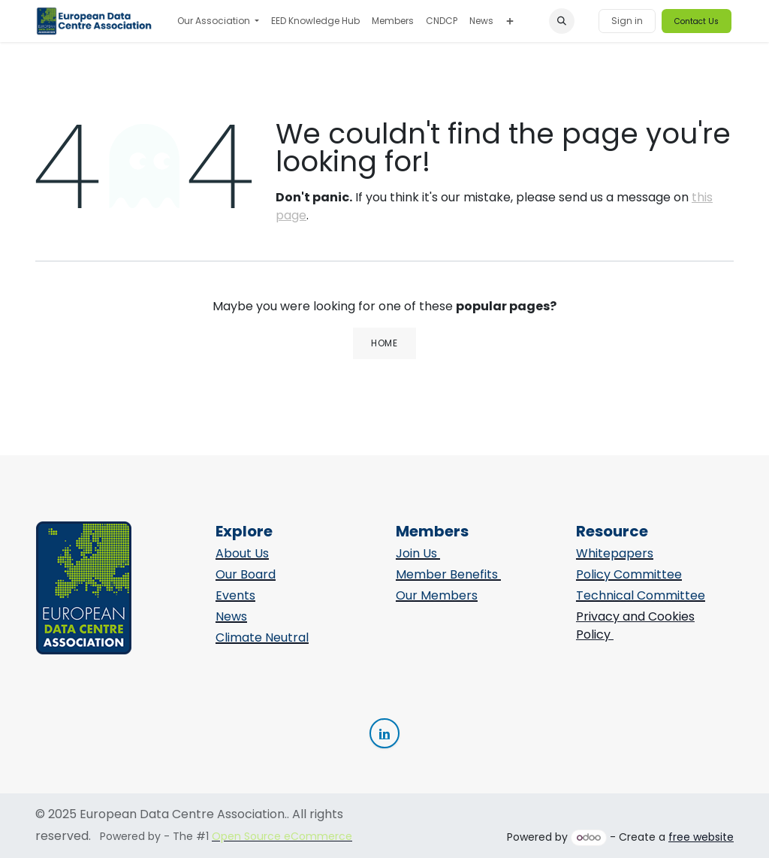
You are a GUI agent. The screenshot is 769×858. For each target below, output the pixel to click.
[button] (561, 21)
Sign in (627, 20)
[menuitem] (218, 21)
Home (384, 343)
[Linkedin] (384, 733)
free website (701, 836)
